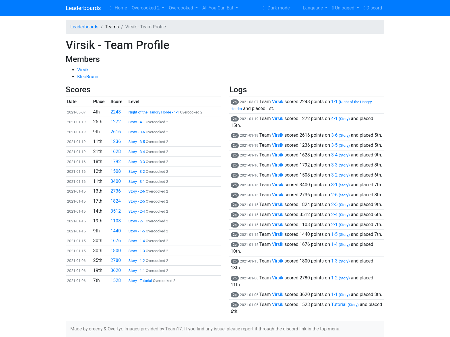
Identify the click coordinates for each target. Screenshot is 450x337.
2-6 (340, 194)
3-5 (340, 145)
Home (117, 8)
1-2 (340, 278)
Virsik (83, 70)
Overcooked (181, 8)
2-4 (340, 214)
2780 (115, 260)
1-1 (340, 294)
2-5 (340, 204)
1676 (115, 240)
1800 (115, 250)
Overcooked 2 (146, 8)
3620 (115, 270)
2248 (115, 112)
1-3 (340, 261)
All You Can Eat (218, 8)
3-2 (340, 175)
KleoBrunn (87, 76)
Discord (373, 8)
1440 (115, 231)
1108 (115, 221)
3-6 (340, 135)
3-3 (340, 165)
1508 (115, 171)
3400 (115, 181)
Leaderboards (83, 8)
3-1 (340, 184)
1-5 (340, 234)
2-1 (340, 224)
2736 (115, 191)
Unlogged (343, 8)
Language (309, 8)
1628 (115, 151)
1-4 (340, 244)
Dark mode (275, 8)
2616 (115, 131)
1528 (115, 280)
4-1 (340, 118)
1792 (115, 161)
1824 (115, 201)
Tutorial (345, 304)
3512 (115, 211)
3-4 (340, 155)
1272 (115, 121)
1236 (115, 141)
